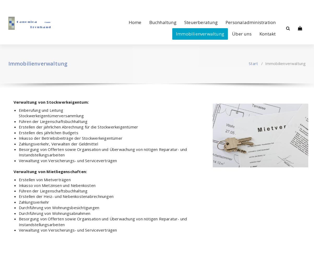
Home (135, 22)
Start (253, 63)
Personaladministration (251, 22)
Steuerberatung (201, 22)
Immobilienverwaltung (200, 34)
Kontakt (267, 34)
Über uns (242, 34)
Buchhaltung (162, 22)
